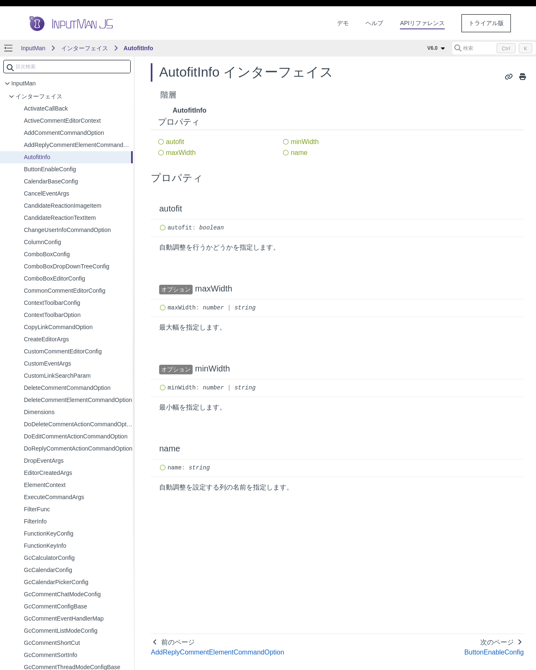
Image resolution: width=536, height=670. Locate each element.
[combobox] (67, 66)
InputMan (33, 48)
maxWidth (181, 152)
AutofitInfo (138, 48)
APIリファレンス (422, 23)
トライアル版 (486, 23)
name (299, 152)
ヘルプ (374, 23)
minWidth (305, 141)
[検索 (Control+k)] (494, 48)
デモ (343, 23)
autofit (175, 141)
